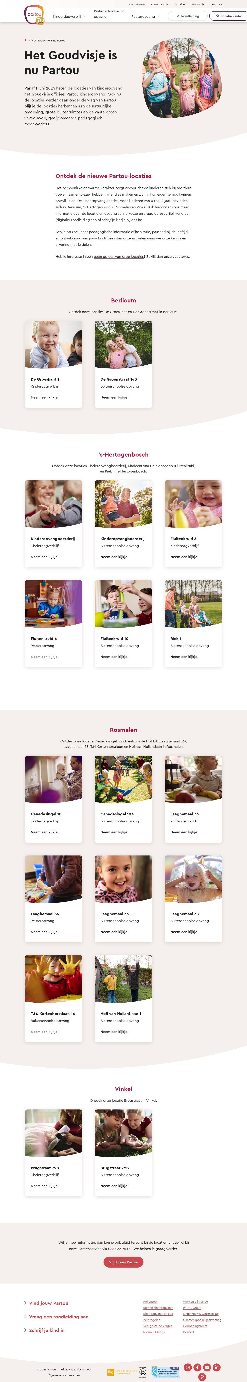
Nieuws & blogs (154, 1332)
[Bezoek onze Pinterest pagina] (202, 1377)
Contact (188, 1332)
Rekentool (150, 1301)
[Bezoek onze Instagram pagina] (188, 1367)
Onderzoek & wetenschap (201, 1314)
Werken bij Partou (195, 1301)
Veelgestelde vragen (157, 1326)
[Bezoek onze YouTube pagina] (207, 1367)
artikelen (139, 238)
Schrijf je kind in (47, 1330)
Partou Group (192, 1308)
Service (180, 4)
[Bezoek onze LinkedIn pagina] (217, 1367)
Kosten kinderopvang (158, 1308)
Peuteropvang (143, 16)
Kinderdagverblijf (67, 16)
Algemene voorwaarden (64, 1375)
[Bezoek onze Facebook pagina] (197, 1367)
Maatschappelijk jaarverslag (202, 1320)
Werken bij (198, 4)
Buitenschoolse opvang (106, 14)
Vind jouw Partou (123, 1262)
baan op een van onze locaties (119, 256)
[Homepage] (25, 39)
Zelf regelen (151, 1320)
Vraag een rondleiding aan (59, 1317)
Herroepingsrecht (195, 1326)
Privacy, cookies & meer (76, 1369)
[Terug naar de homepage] (32, 13)
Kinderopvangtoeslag (158, 1314)
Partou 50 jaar (160, 4)
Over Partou (137, 4)
